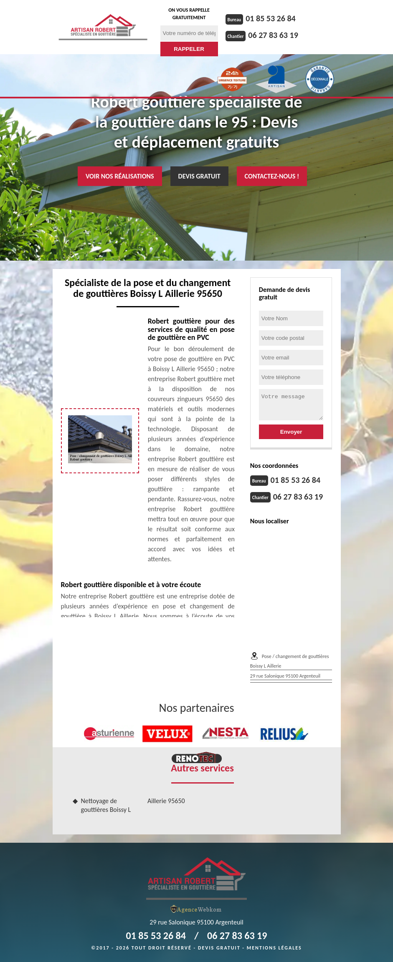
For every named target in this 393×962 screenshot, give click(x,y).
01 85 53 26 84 (270, 18)
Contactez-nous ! (272, 176)
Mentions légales (274, 948)
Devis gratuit (199, 176)
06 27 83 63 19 (273, 35)
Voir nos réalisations (120, 176)
